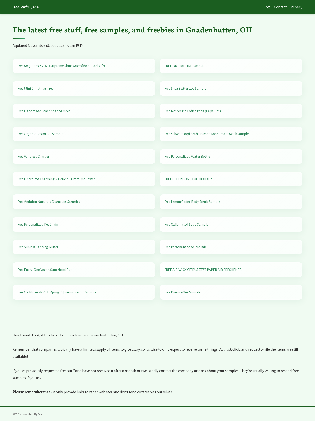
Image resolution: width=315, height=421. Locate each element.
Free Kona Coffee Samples (183, 292)
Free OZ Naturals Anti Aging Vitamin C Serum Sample (56, 292)
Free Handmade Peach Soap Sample (43, 111)
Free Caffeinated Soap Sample (186, 224)
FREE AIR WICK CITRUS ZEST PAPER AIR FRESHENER (203, 270)
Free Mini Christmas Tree (35, 88)
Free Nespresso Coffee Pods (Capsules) (192, 111)
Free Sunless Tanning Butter (37, 247)
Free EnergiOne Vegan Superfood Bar (44, 270)
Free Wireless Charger (33, 156)
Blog (266, 7)
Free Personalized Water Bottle (187, 156)
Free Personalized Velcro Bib (185, 247)
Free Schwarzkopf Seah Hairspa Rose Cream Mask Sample (206, 134)
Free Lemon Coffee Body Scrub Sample (192, 202)
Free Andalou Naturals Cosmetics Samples (48, 202)
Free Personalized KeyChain (37, 224)
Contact (280, 7)
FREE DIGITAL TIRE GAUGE (184, 66)
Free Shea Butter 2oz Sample (185, 88)
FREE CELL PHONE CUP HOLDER (188, 179)
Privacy (296, 7)
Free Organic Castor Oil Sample (40, 134)
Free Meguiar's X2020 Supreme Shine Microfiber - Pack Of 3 (61, 66)
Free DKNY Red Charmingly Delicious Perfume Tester (56, 179)
